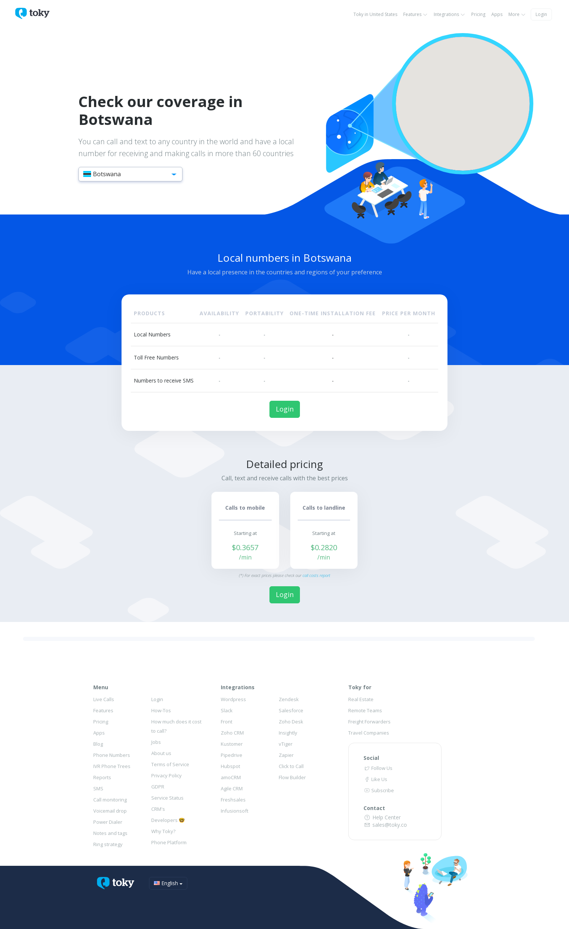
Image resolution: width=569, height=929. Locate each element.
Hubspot (230, 766)
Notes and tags (110, 833)
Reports (102, 777)
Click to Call (291, 766)
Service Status (167, 797)
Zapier (286, 755)
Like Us (375, 779)
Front (226, 721)
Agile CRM (232, 788)
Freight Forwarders (369, 721)
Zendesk (289, 699)
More (517, 14)
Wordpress (233, 699)
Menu (100, 687)
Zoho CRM (232, 732)
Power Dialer (107, 822)
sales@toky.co (385, 824)
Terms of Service (170, 764)
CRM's (158, 809)
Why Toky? (163, 831)
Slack (227, 710)
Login (541, 14)
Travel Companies (368, 732)
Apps (496, 14)
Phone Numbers (111, 755)
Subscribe (378, 790)
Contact (374, 808)
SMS (98, 788)
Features (415, 14)
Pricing (478, 14)
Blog (98, 744)
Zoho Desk (291, 721)
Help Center (382, 817)
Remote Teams (365, 710)
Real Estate (361, 699)
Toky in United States (375, 14)
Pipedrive (231, 755)
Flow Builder (292, 777)
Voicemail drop (110, 810)
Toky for (359, 687)
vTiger (285, 744)
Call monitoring (110, 799)
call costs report (316, 575)
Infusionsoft (234, 810)
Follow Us (377, 768)
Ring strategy (108, 844)
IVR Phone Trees (111, 766)
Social (371, 757)
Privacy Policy (166, 775)
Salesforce (291, 710)
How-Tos (161, 710)
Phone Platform (169, 842)
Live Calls (103, 699)
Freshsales (233, 799)
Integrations (449, 14)
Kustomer (232, 744)
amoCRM (231, 777)
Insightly (288, 732)
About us (161, 753)
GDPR (157, 786)
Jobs (156, 742)
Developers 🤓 (168, 820)
